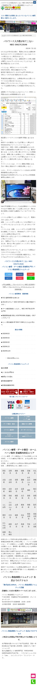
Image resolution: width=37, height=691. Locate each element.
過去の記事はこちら (13, 358)
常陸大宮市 (34, 516)
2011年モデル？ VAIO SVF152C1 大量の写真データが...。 (18, 303)
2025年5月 (6, 333)
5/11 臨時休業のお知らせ (10, 297)
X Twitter (8, 274)
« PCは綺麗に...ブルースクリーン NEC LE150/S (18, 284)
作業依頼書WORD (8, 385)
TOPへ (5, 287)
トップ (3, 35)
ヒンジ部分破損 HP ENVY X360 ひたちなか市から (18, 323)
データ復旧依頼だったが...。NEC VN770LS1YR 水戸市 (18, 310)
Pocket (20, 278)
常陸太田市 (28, 516)
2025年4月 (6, 338)
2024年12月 (6, 351)
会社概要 (5, 368)
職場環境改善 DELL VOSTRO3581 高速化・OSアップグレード (18, 317)
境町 (28, 490)
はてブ (8, 278)
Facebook (19, 274)
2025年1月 (6, 346)
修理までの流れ (7, 376)
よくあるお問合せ (8, 372)
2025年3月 (6, 342)
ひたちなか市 (4, 525)
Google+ (30, 274)
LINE (30, 278)
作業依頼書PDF (7, 381)
